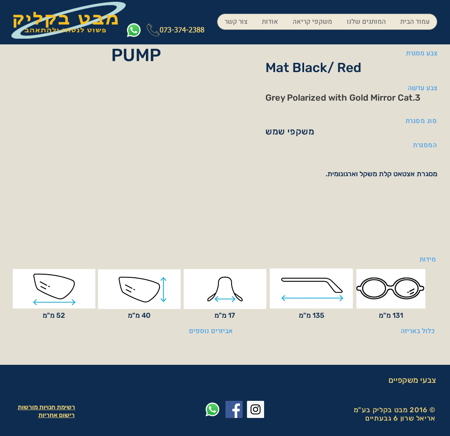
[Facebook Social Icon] (234, 409)
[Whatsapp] (133, 30)
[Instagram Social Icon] (255, 409)
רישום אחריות (56, 415)
